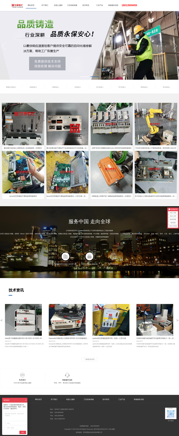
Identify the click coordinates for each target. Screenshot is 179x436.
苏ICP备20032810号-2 (101, 429)
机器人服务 (58, 5)
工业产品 (99, 5)
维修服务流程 (113, 5)
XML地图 (112, 429)
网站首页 (31, 5)
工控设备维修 (72, 5)
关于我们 (44, 5)
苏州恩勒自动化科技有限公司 (92, 432)
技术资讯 (85, 5)
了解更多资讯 (89, 359)
